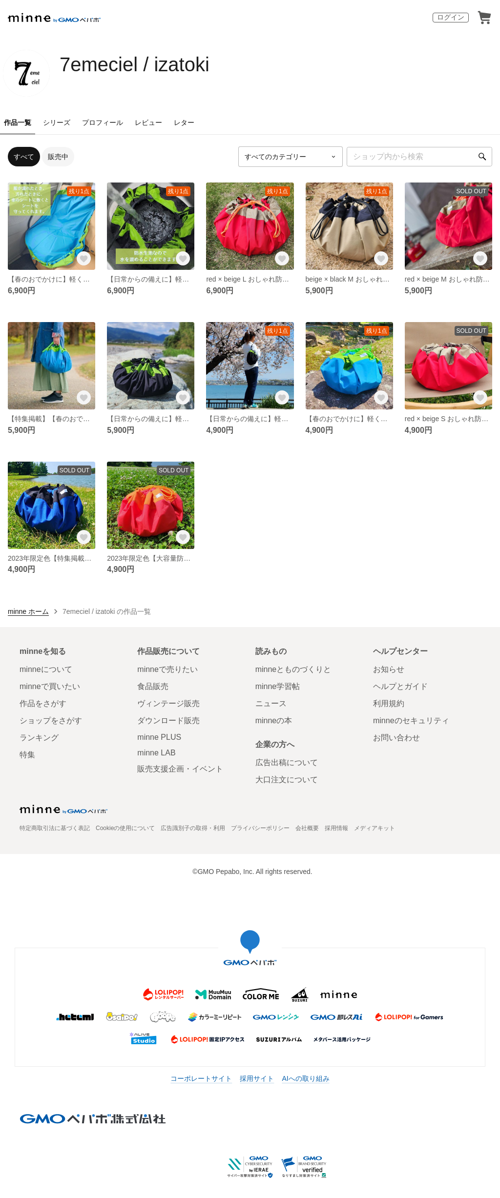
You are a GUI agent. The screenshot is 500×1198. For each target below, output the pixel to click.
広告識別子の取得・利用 (193, 828)
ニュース (271, 703)
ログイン (450, 17)
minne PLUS (159, 737)
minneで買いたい (50, 686)
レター (184, 122)
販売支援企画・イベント (180, 769)
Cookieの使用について (125, 828)
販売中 (58, 157)
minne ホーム (28, 611)
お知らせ (388, 669)
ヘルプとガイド (400, 686)
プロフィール (102, 122)
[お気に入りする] (83, 258)
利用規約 (388, 703)
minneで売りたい (167, 669)
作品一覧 (17, 122)
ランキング (39, 737)
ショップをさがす (51, 720)
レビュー (148, 122)
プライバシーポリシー (260, 828)
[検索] (482, 156)
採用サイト (257, 1078)
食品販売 (152, 686)
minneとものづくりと (293, 669)
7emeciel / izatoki (134, 64)
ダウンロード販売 (168, 720)
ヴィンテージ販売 (168, 703)
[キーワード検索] (419, 156)
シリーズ (56, 122)
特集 (27, 755)
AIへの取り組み (305, 1078)
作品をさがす (43, 703)
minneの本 (273, 720)
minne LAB (156, 753)
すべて (24, 157)
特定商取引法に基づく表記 (55, 828)
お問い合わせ (396, 737)
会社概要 (307, 828)
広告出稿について (286, 762)
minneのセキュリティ (411, 720)
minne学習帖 (277, 686)
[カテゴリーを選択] (290, 156)
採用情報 (336, 828)
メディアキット (374, 828)
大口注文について (286, 779)
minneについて (46, 669)
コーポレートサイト (201, 1078)
